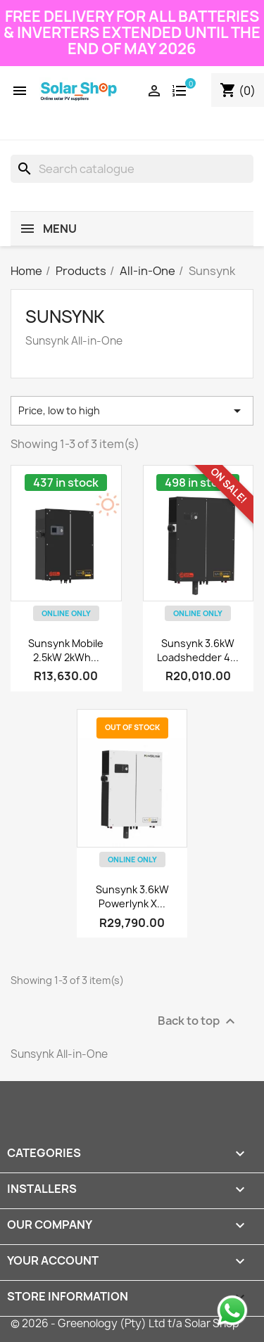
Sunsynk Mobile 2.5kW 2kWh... (65, 650)
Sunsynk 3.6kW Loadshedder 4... (198, 650)
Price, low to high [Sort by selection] (132, 410)
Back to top (198, 1021)
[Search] (132, 169)
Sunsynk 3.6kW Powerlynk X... (132, 896)
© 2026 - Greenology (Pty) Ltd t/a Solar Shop (125, 1323)
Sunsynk (65, 316)
